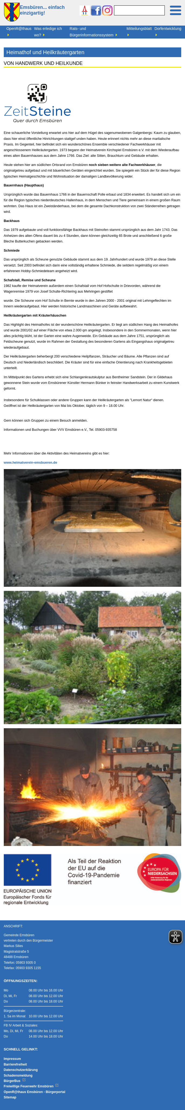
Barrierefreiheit (15, 1064)
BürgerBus (15, 1081)
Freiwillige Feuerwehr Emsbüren (31, 1086)
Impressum (12, 1059)
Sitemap (10, 1097)
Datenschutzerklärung (21, 1070)
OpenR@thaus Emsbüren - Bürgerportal (34, 1092)
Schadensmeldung (18, 1075)
